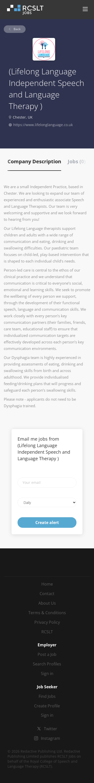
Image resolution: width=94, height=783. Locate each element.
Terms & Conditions (47, 612)
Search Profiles (47, 664)
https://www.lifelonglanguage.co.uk (43, 124)
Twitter (50, 729)
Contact (47, 593)
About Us (47, 603)
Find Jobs (47, 696)
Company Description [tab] (34, 161)
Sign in (47, 673)
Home (47, 584)
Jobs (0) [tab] (77, 161)
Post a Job (47, 654)
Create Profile (47, 706)
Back (17, 29)
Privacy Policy (47, 622)
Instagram (50, 738)
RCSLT (47, 632)
